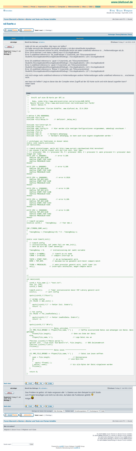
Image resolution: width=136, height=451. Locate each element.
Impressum (42, 7)
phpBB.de (77, 448)
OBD (90, 7)
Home (25, 7)
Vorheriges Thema (114, 34)
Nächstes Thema (126, 34)
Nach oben (7, 383)
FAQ (112, 11)
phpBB (61, 446)
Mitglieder (128, 11)
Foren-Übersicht (10, 19)
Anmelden (8, 11)
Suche (120, 11)
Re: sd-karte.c (43, 388)
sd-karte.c (9, 23)
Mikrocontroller (73, 7)
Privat (33, 7)
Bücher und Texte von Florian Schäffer (41, 19)
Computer (61, 7)
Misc (84, 7)
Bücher (52, 7)
